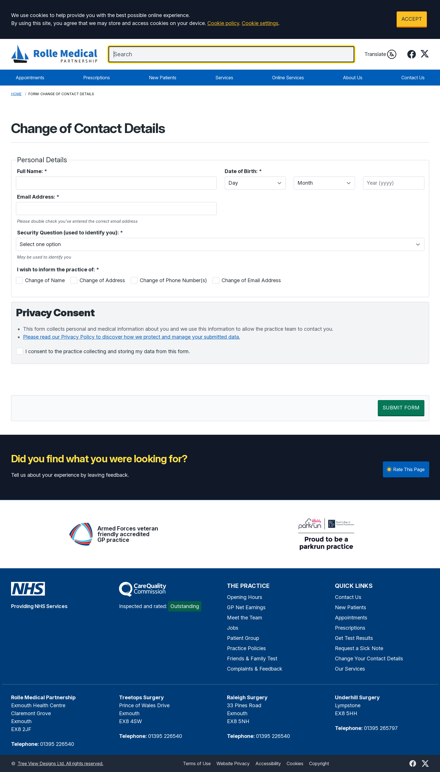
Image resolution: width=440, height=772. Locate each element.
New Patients (162, 77)
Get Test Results (354, 638)
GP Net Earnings (246, 607)
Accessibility (268, 763)
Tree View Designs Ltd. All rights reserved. (60, 763)
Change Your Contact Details (369, 658)
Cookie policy (223, 23)
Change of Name (45, 280)
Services (224, 77)
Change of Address (102, 280)
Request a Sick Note (359, 648)
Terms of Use (197, 763)
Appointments (30, 77)
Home (16, 94)
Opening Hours (244, 597)
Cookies (295, 763)
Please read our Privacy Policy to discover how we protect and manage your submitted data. (131, 337)
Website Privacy (233, 763)
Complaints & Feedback (254, 669)
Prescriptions (96, 77)
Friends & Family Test (252, 658)
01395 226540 (57, 744)
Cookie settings (260, 23)
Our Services (350, 669)
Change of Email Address (251, 280)
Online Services (288, 77)
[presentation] (54, 380)
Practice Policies (246, 648)
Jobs (232, 628)
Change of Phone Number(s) (173, 280)
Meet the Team (244, 618)
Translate (380, 54)
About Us (352, 77)
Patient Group (243, 638)
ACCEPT (411, 19)
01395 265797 (381, 728)
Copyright (319, 763)
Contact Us (413, 77)
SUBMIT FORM (401, 408)
